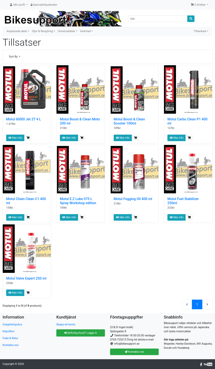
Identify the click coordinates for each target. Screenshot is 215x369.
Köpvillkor (9, 331)
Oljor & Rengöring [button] (42, 31)
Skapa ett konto (65, 324)
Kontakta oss (10, 345)
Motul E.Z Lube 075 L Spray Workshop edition (78, 201)
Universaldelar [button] (66, 31)
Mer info (15, 137)
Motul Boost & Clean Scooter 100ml (129, 121)
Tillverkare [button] (200, 31)
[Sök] (158, 18)
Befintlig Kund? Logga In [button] (80, 332)
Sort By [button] (13, 56)
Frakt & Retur (10, 338)
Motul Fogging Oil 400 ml (133, 199)
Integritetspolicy (12, 324)
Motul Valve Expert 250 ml (26, 278)
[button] (18, 4)
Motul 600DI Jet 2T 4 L (23, 119)
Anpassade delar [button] (17, 31)
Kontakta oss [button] (134, 351)
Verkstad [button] (85, 31)
